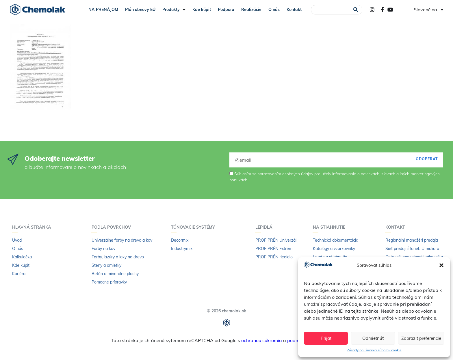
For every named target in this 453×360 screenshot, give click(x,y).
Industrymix (181, 248)
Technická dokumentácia (335, 240)
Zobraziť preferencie (421, 338)
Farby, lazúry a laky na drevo (118, 257)
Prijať (326, 338)
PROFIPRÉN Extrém (273, 248)
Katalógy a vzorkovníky (334, 248)
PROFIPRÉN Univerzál (275, 240)
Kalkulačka (22, 257)
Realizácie (251, 9)
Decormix (179, 240)
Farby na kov (103, 248)
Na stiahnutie (330, 227)
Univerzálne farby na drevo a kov (122, 240)
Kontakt (294, 9)
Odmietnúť (373, 338)
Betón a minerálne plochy (115, 273)
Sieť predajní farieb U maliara (412, 248)
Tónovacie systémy (194, 227)
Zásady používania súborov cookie (374, 350)
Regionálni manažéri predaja (411, 240)
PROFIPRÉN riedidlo (274, 257)
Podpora (226, 9)
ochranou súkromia (261, 340)
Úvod (17, 240)
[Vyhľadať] (356, 9)
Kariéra (18, 273)
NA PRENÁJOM (103, 9)
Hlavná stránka (33, 227)
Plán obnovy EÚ (140, 9)
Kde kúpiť (201, 9)
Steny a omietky (106, 265)
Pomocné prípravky (109, 282)
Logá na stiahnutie (330, 257)
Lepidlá (265, 227)
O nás (274, 9)
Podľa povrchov (113, 227)
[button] (441, 265)
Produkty (173, 9)
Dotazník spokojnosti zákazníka (414, 257)
